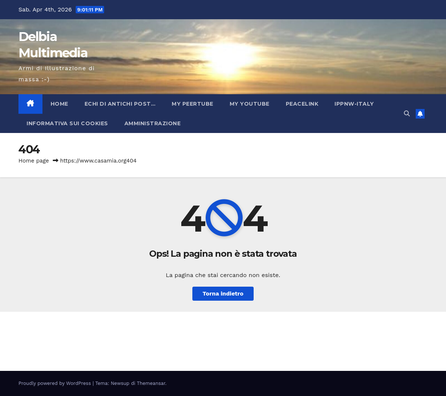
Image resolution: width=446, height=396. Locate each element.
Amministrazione (152, 123)
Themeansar (151, 383)
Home (59, 103)
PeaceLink (302, 103)
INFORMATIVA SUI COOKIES (67, 123)
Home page (33, 160)
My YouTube (250, 103)
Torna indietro (223, 293)
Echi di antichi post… (120, 103)
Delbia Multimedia (73, 334)
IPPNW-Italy (354, 103)
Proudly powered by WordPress (55, 383)
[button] (407, 113)
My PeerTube (192, 103)
